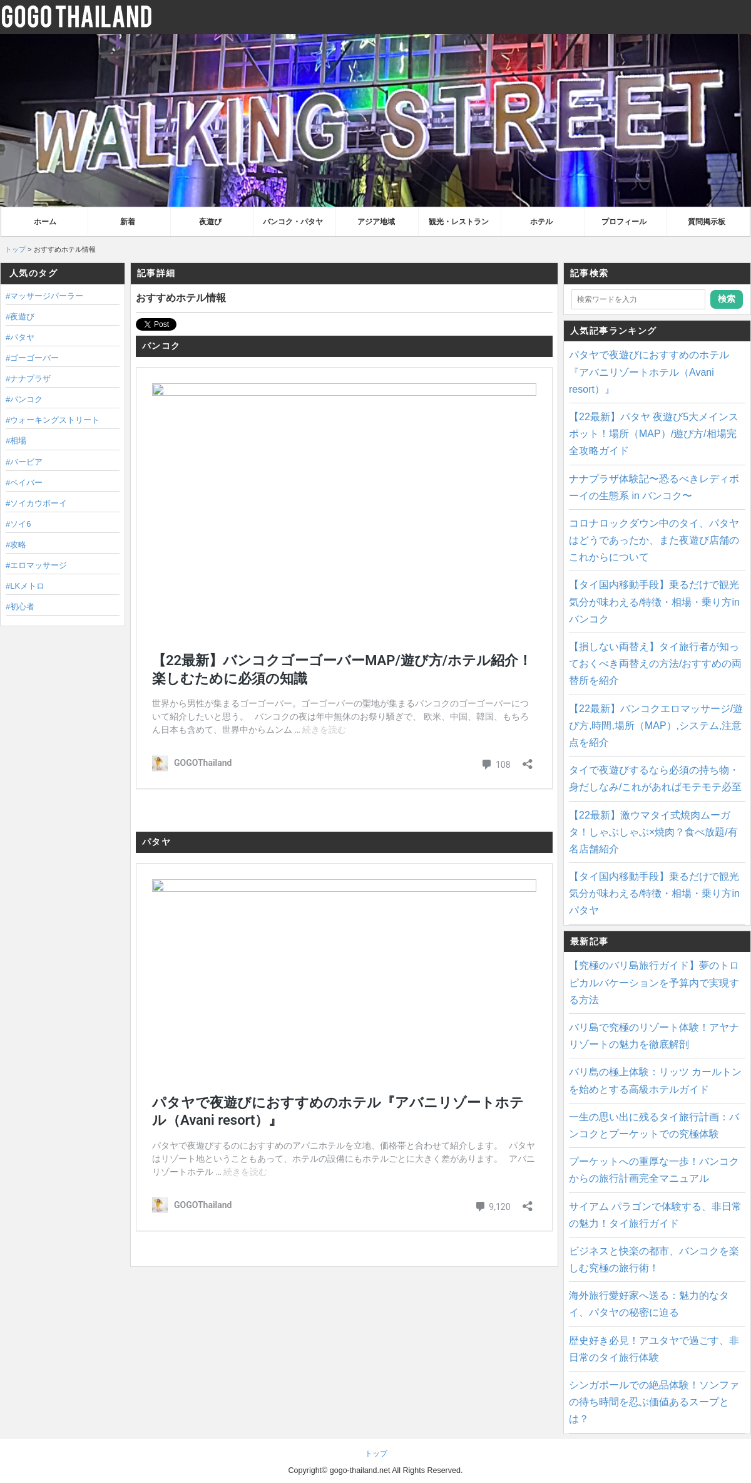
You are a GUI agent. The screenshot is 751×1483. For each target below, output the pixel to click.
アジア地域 (376, 221)
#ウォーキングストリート (53, 420)
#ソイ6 (18, 524)
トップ (15, 249)
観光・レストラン (459, 221)
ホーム (45, 221)
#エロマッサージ (36, 565)
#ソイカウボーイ (36, 503)
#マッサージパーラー (44, 296)
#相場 (16, 440)
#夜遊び (20, 316)
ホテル (541, 221)
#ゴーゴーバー (32, 358)
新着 (127, 221)
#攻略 (16, 544)
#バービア (24, 462)
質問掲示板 (706, 221)
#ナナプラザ (28, 378)
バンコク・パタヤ (293, 221)
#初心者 (20, 606)
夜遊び (210, 221)
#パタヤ (20, 337)
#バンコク (24, 399)
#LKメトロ (25, 586)
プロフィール (623, 221)
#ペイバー (24, 482)
